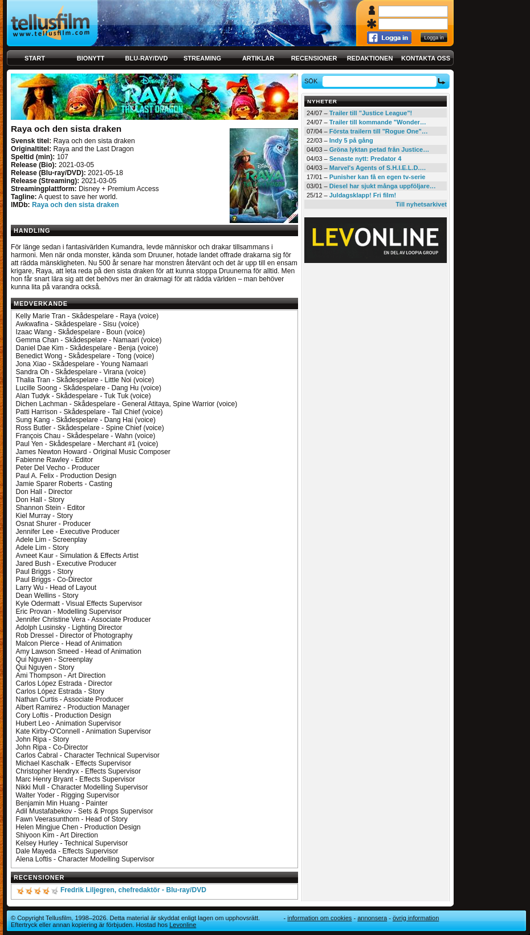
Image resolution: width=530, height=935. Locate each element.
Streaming (202, 58)
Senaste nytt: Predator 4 (365, 158)
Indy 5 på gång (351, 140)
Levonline (182, 924)
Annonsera (372, 917)
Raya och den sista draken (75, 205)
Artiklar (258, 58)
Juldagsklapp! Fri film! (362, 195)
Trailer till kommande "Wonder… (377, 122)
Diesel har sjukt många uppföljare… (382, 186)
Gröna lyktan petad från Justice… (379, 149)
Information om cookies (319, 917)
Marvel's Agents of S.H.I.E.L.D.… (377, 167)
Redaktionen (370, 58)
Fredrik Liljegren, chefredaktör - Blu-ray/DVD (133, 890)
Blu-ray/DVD (146, 58)
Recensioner (314, 58)
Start (35, 58)
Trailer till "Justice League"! (371, 113)
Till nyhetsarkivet (421, 204)
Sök (312, 81)
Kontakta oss (425, 58)
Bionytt (90, 58)
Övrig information (416, 917)
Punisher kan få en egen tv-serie (377, 176)
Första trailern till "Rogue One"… (378, 131)
